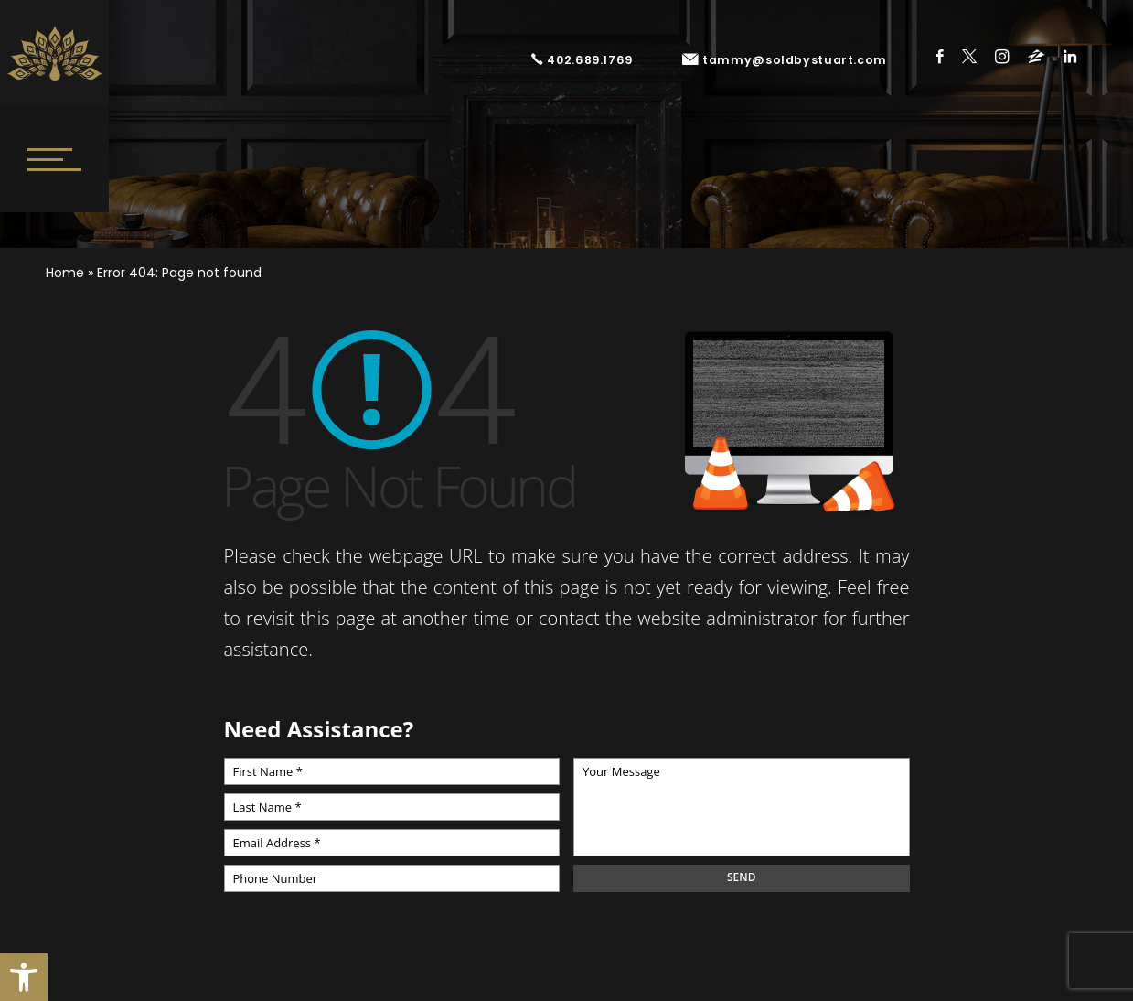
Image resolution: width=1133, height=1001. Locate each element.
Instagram (1002, 56)
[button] (24, 977)
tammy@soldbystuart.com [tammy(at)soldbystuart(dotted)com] (784, 60)
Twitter (969, 56)
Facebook (940, 56)
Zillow (1036, 56)
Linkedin (1070, 56)
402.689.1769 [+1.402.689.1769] (582, 60)
